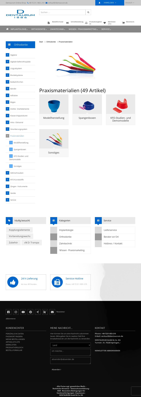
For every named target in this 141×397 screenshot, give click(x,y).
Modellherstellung (53, 117)
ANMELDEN (108, 3)
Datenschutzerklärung (80, 388)
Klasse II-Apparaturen (19, 115)
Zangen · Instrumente (18, 186)
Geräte (13, 193)
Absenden (56, 369)
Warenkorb (128, 23)
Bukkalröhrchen (16, 82)
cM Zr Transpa (31, 242)
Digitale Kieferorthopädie (20, 61)
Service (106, 30)
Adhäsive (14, 95)
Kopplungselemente (19, 229)
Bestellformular (14, 350)
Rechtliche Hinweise (61, 388)
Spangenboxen (87, 117)
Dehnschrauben (16, 173)
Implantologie (18, 30)
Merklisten (11, 344)
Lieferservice (106, 230)
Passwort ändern (14, 336)
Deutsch (129, 3)
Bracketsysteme (16, 75)
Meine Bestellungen (15, 339)
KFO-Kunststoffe (17, 179)
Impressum (80, 393)
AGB (59, 391)
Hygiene (13, 55)
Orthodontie (38, 30)
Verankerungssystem (18, 129)
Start (41, 42)
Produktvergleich (14, 347)
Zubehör (13, 242)
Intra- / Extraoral (16, 122)
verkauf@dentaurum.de (57, 3)
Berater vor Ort (107, 237)
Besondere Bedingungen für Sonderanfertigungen (71, 392)
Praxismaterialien (66, 42)
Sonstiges (53, 152)
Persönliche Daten (15, 333)
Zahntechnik (57, 30)
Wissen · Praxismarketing (82, 30)
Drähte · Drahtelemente (19, 109)
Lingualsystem (16, 68)
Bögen (13, 102)
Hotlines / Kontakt (108, 243)
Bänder (13, 88)
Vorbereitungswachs (19, 236)
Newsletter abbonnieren (107, 350)
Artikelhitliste (13, 342)
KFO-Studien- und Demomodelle (120, 119)
